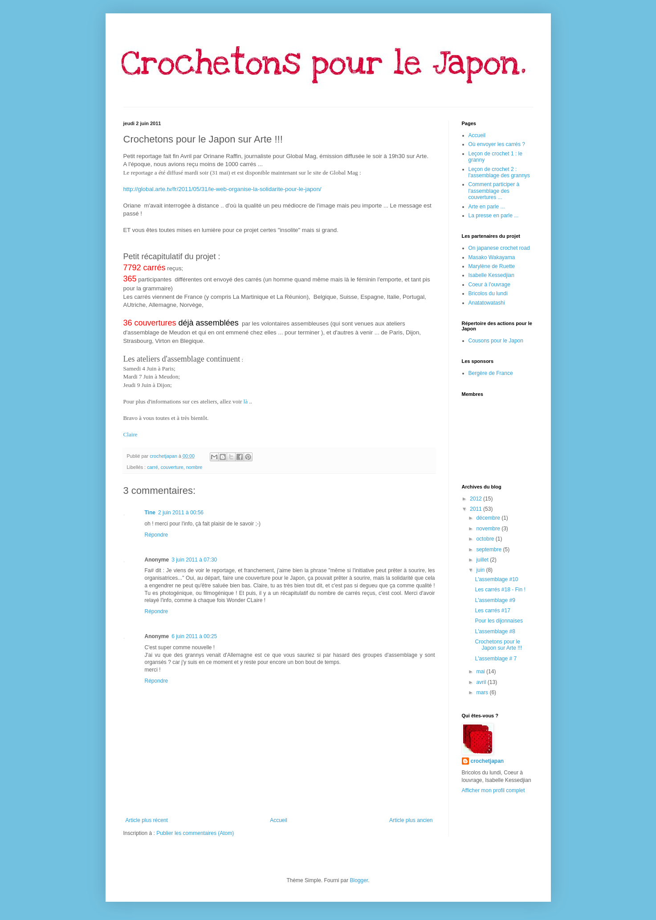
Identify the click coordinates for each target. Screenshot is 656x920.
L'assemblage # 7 (496, 658)
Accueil (278, 820)
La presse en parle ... (494, 215)
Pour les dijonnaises (498, 621)
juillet (483, 560)
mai (481, 671)
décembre (488, 518)
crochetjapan (487, 761)
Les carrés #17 (492, 610)
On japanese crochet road (499, 248)
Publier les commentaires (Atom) (195, 833)
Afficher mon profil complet (493, 790)
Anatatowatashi (487, 303)
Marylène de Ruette (492, 266)
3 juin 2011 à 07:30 (194, 560)
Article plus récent (147, 820)
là (246, 401)
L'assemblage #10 (496, 579)
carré (152, 467)
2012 (476, 499)
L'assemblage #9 (495, 600)
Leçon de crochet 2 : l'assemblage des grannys (499, 172)
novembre (488, 528)
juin (481, 570)
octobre (485, 539)
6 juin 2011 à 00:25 (194, 636)
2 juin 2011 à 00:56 (181, 512)
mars (482, 692)
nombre (194, 467)
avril (481, 682)
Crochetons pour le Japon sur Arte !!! (498, 645)
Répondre (156, 535)
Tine (150, 512)
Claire (130, 434)
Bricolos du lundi (488, 293)
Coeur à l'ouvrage (489, 284)
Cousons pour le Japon (496, 341)
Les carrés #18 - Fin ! (500, 589)
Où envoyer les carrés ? (497, 144)
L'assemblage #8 (495, 631)
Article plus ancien (410, 820)
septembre (489, 549)
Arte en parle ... (487, 207)
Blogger (359, 880)
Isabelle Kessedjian (491, 275)
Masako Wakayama (492, 257)
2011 (476, 509)
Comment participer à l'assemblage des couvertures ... (494, 190)
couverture (172, 467)
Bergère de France (491, 373)
